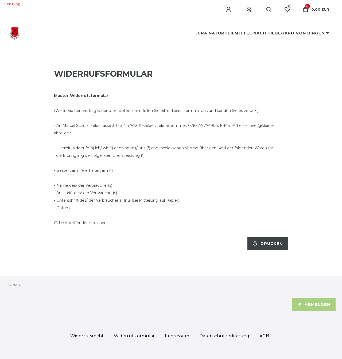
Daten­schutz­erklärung (224, 335)
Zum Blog (11, 4)
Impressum (177, 335)
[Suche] (269, 9)
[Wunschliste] (287, 9)
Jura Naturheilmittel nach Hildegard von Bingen (260, 33)
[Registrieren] (250, 9)
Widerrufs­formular (134, 335)
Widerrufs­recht (87, 335)
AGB (264, 335)
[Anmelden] (229, 9)
